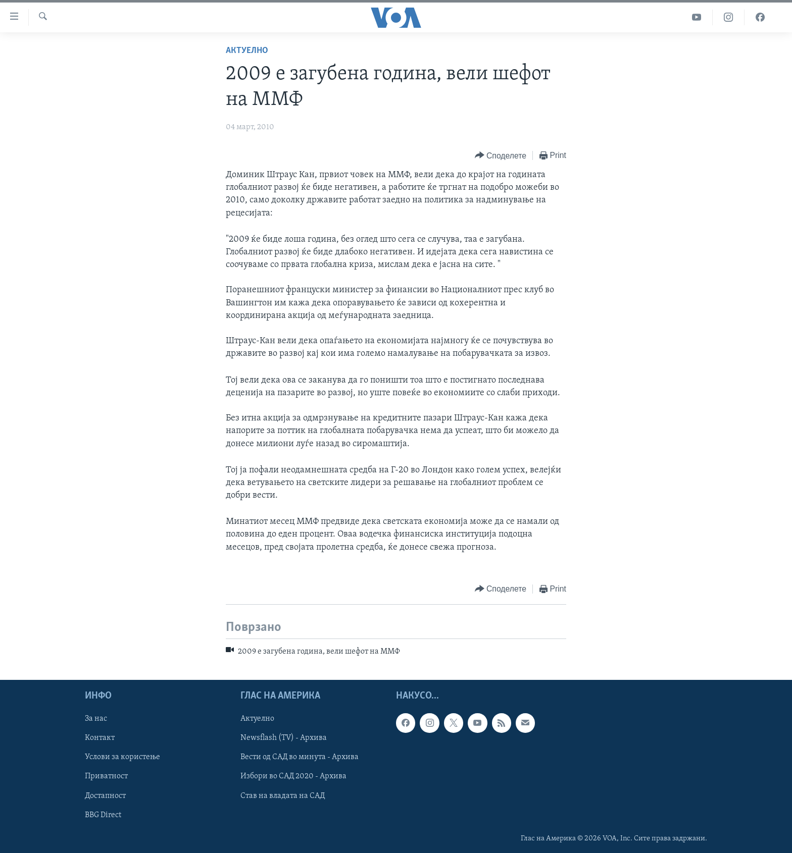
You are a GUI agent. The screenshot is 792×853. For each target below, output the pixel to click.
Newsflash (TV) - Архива (283, 738)
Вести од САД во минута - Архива (299, 758)
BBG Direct (103, 815)
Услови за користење (122, 758)
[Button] (500, 156)
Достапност (105, 796)
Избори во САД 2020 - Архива (293, 777)
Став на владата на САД (282, 796)
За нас (96, 719)
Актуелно (247, 51)
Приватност (106, 777)
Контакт (100, 738)
